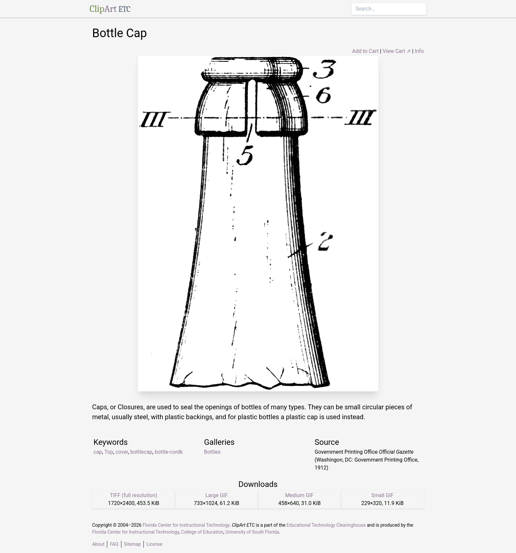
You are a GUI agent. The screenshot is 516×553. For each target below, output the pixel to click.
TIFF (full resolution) (133, 495)
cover (122, 452)
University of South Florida (252, 532)
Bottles (212, 452)
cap (97, 452)
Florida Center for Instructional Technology (185, 525)
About (98, 544)
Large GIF (216, 495)
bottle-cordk (169, 452)
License (154, 544)
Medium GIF (299, 495)
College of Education (202, 532)
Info (419, 51)
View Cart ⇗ (397, 51)
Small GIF (382, 495)
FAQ (114, 544)
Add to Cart (365, 51)
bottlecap (141, 452)
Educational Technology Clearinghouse (326, 525)
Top (108, 452)
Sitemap (132, 544)
